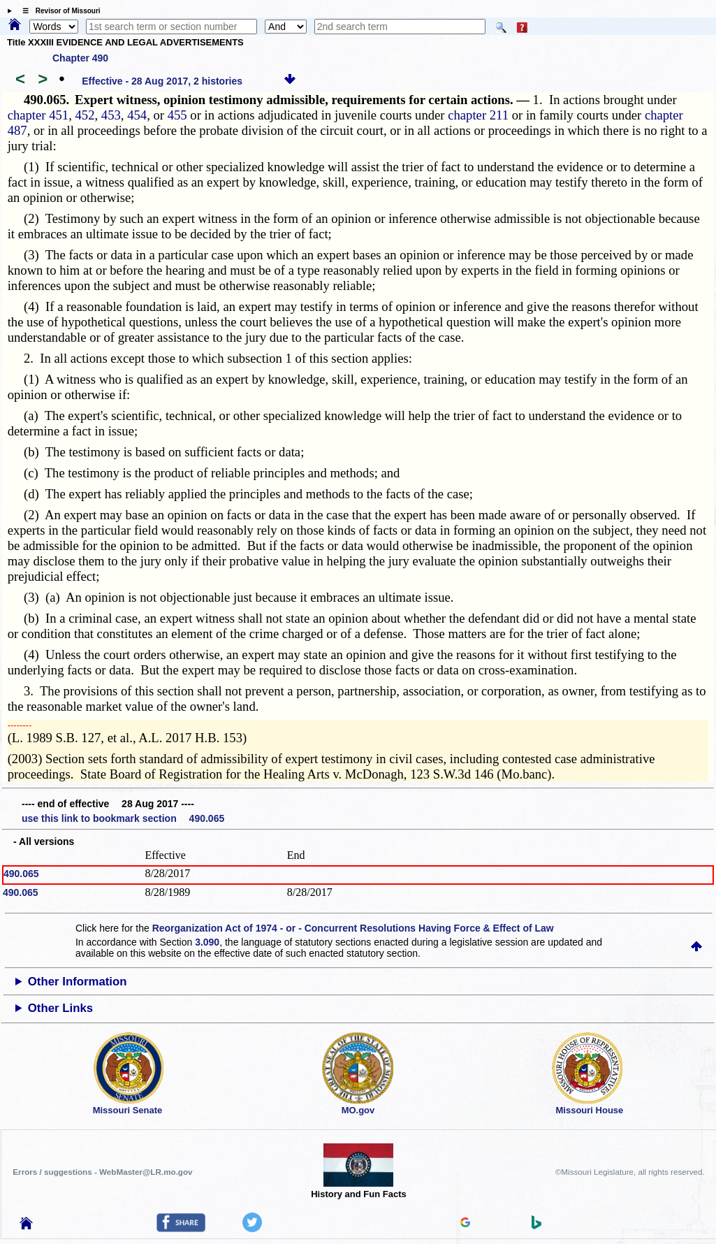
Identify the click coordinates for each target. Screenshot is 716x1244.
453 (111, 115)
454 (137, 115)
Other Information (77, 981)
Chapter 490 (80, 58)
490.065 (21, 873)
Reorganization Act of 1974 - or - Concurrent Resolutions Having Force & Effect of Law (353, 928)
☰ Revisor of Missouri (58, 11)
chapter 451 (38, 115)
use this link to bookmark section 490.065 (123, 818)
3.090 (207, 942)
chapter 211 (478, 115)
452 (85, 115)
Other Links (60, 1008)
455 (177, 115)
